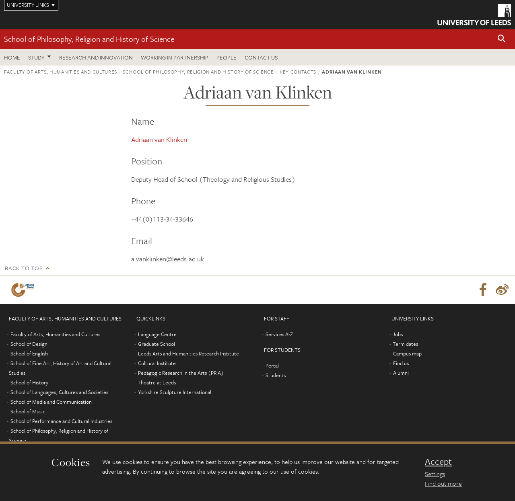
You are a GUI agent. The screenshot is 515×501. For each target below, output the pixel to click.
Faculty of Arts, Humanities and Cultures (60, 71)
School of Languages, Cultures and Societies (59, 392)
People (226, 57)
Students (276, 375)
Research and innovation (96, 57)
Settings (435, 473)
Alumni (401, 373)
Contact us (261, 57)
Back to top (24, 268)
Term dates (405, 344)
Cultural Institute (157, 363)
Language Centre (157, 334)
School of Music (27, 411)
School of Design (28, 344)
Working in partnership (174, 57)
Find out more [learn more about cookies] (443, 483)
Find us (401, 363)
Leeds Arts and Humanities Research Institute (188, 353)
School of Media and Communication (51, 402)
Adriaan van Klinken (159, 139)
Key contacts (298, 71)
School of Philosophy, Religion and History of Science (89, 38)
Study (36, 57)
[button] (501, 39)
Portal (272, 365)
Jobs (398, 334)
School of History (29, 382)
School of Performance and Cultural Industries (61, 421)
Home (12, 57)
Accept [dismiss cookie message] (438, 461)
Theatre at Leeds (157, 382)
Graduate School (156, 344)
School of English (29, 353)
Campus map (407, 353)
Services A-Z (279, 334)
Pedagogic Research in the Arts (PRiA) (181, 373)
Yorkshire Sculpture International (174, 392)
